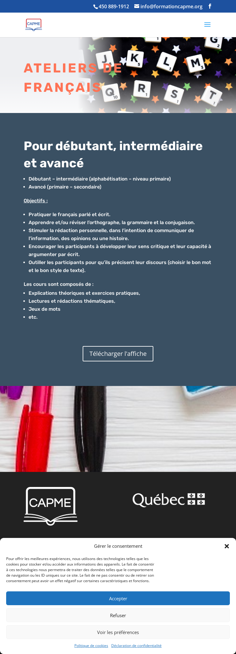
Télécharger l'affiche (118, 353)
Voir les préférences (118, 632)
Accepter (118, 598)
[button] (227, 546)
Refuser (118, 615)
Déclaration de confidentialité (136, 645)
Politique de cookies (91, 645)
